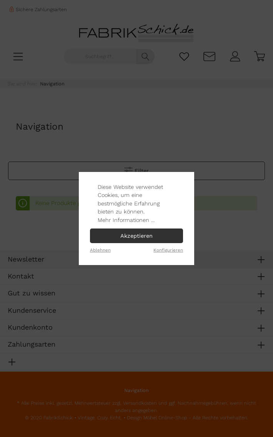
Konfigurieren (168, 250)
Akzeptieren (136, 236)
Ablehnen (100, 250)
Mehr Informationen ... (126, 220)
